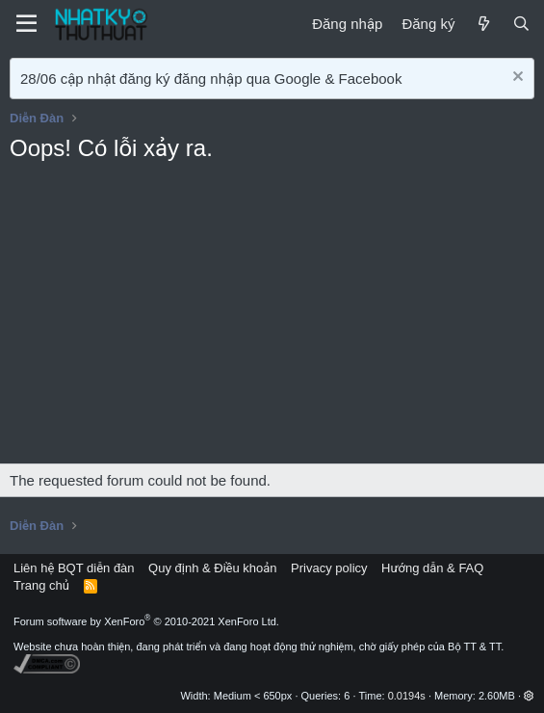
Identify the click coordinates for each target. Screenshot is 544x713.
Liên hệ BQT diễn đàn (74, 568)
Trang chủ (41, 585)
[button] (529, 695)
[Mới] (483, 23)
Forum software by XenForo (146, 621)
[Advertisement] (272, 319)
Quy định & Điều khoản (212, 568)
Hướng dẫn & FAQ (432, 568)
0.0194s (407, 695)
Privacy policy (329, 568)
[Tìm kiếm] (521, 23)
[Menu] (26, 24)
